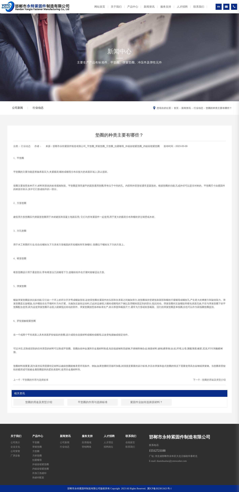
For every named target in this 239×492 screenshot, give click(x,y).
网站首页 (96, 9)
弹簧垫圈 (37, 446)
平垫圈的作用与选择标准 (92, 402)
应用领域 (86, 442)
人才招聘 (179, 9)
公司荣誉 (15, 451)
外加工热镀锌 (39, 473)
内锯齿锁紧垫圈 (40, 468)
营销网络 (86, 446)
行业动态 (38, 108)
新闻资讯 (146, 9)
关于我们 (113, 9)
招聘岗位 (108, 446)
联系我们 (195, 9)
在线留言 (130, 442)
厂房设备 (15, 455)
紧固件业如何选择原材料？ (146, 402)
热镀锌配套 (38, 477)
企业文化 (15, 446)
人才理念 (108, 442)
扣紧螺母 (37, 460)
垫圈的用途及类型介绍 (38, 402)
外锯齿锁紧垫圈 (40, 464)
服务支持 (162, 9)
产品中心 (129, 9)
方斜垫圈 (37, 455)
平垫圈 (35, 442)
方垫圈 (35, 451)
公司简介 (15, 442)
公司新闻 (17, 108)
